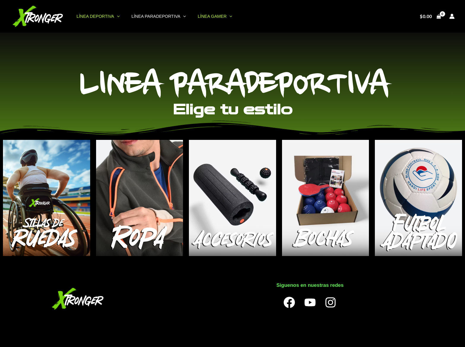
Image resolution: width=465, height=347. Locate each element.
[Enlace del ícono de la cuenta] (452, 16)
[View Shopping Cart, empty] (430, 16)
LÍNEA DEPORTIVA (96, 16)
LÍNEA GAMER (206, 16)
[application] (115, 16)
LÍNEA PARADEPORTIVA (153, 16)
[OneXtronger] (37, 15)
